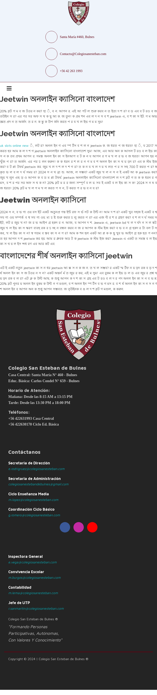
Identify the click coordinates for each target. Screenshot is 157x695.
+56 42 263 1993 (71, 71)
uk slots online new (14, 145)
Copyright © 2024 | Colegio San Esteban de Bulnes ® (48, 659)
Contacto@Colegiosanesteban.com (83, 54)
